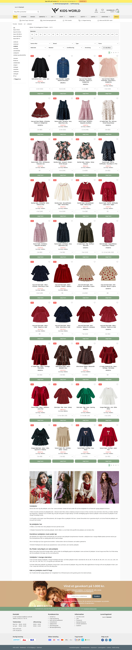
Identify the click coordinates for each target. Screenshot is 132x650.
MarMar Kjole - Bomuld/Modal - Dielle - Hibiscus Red (85, 203)
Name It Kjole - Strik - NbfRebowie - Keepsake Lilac (40, 163)
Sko (53, 16)
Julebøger (15, 67)
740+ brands (67, 20)
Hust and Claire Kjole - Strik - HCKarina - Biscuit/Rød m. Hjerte (85, 285)
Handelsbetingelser (74, 647)
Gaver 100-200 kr (17, 34)
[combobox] (40, 89)
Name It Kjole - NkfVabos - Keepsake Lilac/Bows (86, 122)
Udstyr (84, 16)
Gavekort (78, 625)
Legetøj (94, 16)
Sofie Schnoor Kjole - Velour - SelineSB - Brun (63, 367)
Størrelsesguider (54, 625)
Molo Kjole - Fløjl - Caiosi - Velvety (63, 407)
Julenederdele (16, 50)
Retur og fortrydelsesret (56, 620)
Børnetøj (43, 16)
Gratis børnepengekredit (48, 20)
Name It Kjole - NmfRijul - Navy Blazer (85, 449)
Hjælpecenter (53, 623)
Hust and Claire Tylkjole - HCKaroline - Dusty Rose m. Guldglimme (108, 80)
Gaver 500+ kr (16, 38)
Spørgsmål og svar (81, 622)
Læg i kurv (40, 93)
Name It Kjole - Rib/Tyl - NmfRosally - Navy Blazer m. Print (108, 163)
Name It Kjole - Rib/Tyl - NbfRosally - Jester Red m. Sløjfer (108, 203)
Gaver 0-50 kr (16, 29)
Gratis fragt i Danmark (27, 20)
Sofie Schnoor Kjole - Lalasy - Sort (40, 79)
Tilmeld (97, 596)
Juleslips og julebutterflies (19, 55)
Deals (15, 16)
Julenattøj (15, 48)
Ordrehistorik (53, 622)
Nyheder (23, 16)
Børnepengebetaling (55, 627)
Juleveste (15, 58)
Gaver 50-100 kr (17, 32)
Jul (24, 24)
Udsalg (116, 16)
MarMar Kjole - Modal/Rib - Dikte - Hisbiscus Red (40, 203)
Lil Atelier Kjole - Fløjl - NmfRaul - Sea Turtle (85, 244)
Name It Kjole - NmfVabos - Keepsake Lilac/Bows (40, 244)
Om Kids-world (80, 616)
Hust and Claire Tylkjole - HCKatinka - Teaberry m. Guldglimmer (40, 122)
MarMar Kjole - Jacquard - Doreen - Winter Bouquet (63, 163)
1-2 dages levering (84, 20)
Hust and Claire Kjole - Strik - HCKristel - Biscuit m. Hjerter (108, 285)
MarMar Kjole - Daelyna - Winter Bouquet (85, 163)
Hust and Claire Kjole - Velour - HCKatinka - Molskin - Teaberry (63, 285)
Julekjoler (29, 24)
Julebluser (15, 42)
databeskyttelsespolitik (90, 609)
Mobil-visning (115, 647)
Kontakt (16, 614)
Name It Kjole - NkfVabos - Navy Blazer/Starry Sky (63, 122)
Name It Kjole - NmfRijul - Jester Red (108, 449)
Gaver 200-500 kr (17, 36)
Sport (62, 16)
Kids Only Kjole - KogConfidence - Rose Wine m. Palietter (108, 244)
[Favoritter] (49, 56)
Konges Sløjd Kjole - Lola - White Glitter (108, 408)
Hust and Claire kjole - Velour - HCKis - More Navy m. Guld (63, 326)
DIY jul (14, 76)
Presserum (79, 620)
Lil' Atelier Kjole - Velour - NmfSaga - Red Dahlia (40, 367)
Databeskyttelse (85, 647)
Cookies (109, 647)
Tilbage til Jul (17, 79)
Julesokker (15, 69)
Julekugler (15, 73)
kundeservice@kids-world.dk (24, 616)
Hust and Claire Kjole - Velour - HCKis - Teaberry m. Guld (40, 326)
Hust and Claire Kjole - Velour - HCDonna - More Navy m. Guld (40, 285)
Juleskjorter (16, 53)
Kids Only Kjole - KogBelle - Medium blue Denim (63, 79)
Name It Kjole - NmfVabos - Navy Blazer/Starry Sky (63, 244)
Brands (33, 16)
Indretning (106, 16)
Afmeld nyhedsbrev (81, 623)
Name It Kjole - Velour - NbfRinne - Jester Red (40, 408)
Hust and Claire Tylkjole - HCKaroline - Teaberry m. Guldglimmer (85, 80)
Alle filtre (107, 47)
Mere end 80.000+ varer (104, 20)
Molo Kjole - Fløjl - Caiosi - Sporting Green (86, 408)
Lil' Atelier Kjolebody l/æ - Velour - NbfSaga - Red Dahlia (108, 367)
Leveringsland (101, 647)
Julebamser (16, 71)
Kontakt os (52, 616)
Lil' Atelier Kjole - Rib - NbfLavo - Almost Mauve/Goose (108, 122)
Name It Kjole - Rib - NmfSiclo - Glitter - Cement (63, 449)
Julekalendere (16, 62)
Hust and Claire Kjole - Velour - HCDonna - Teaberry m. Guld (108, 326)
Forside (15, 24)
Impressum (94, 647)
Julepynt (15, 65)
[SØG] (38, 11)
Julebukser (15, 44)
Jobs (77, 618)
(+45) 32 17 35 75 (22, 618)
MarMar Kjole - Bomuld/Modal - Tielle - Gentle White (63, 203)
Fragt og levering (54, 618)
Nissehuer (15, 60)
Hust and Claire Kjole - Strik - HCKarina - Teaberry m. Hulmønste (86, 326)
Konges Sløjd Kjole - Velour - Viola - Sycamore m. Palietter (40, 449)
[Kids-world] (66, 10)
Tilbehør (72, 16)
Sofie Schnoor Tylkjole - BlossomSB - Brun (85, 367)
